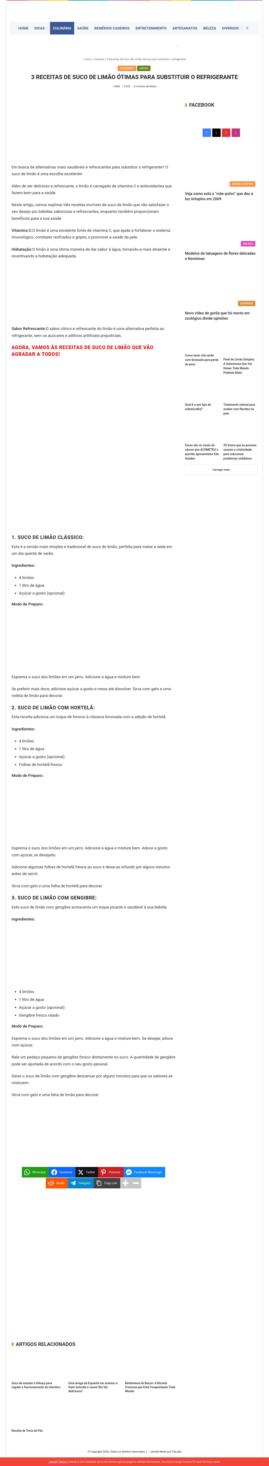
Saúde (82, 28)
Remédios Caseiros (112, 28)
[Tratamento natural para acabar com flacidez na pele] (240, 390)
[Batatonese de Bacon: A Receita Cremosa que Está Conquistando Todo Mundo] (150, 1365)
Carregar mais (221, 469)
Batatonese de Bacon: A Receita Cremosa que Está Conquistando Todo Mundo (150, 1387)
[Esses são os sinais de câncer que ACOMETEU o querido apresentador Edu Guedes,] (202, 431)
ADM (117, 86)
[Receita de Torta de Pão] (37, 1412)
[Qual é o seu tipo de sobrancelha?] (202, 390)
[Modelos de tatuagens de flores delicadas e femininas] (221, 228)
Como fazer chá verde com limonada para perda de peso (201, 360)
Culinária (62, 28)
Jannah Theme (58, 1461)
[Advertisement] (93, 132)
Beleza (209, 28)
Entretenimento (151, 28)
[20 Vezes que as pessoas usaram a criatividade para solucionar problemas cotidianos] (240, 431)
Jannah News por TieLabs (166, 1451)
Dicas (39, 28)
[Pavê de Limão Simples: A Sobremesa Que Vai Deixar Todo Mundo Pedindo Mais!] (240, 343)
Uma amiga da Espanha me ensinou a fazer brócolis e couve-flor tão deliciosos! (93, 1387)
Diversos (230, 28)
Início (87, 59)
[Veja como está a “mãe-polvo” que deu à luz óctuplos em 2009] (221, 168)
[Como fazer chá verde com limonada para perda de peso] (202, 341)
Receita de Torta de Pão (27, 1430)
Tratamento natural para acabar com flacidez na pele (239, 409)
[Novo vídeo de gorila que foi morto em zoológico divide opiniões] (221, 288)
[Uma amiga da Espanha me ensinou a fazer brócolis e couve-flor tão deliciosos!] (93, 1365)
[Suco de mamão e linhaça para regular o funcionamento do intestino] (37, 1365)
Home (23, 28)
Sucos (143, 68)
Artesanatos (184, 28)
